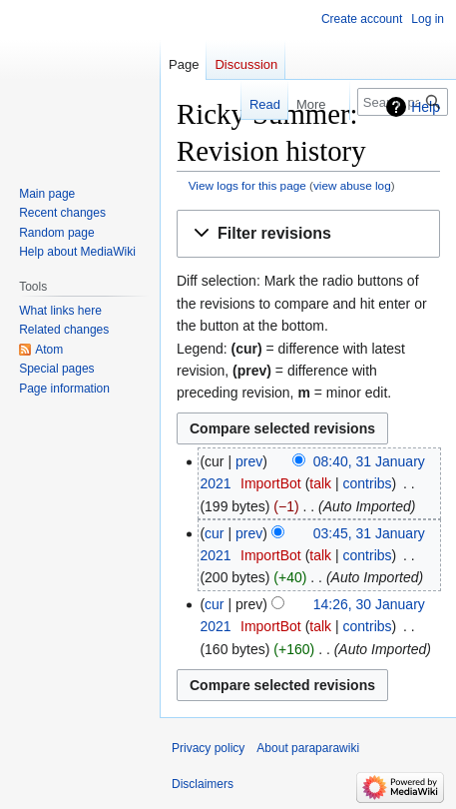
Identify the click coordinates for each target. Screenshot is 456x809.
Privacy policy (208, 748)
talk (320, 483)
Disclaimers (202, 784)
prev (248, 461)
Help (425, 107)
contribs (367, 483)
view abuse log (352, 185)
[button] (308, 234)
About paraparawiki (307, 748)
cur (214, 533)
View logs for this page (247, 185)
